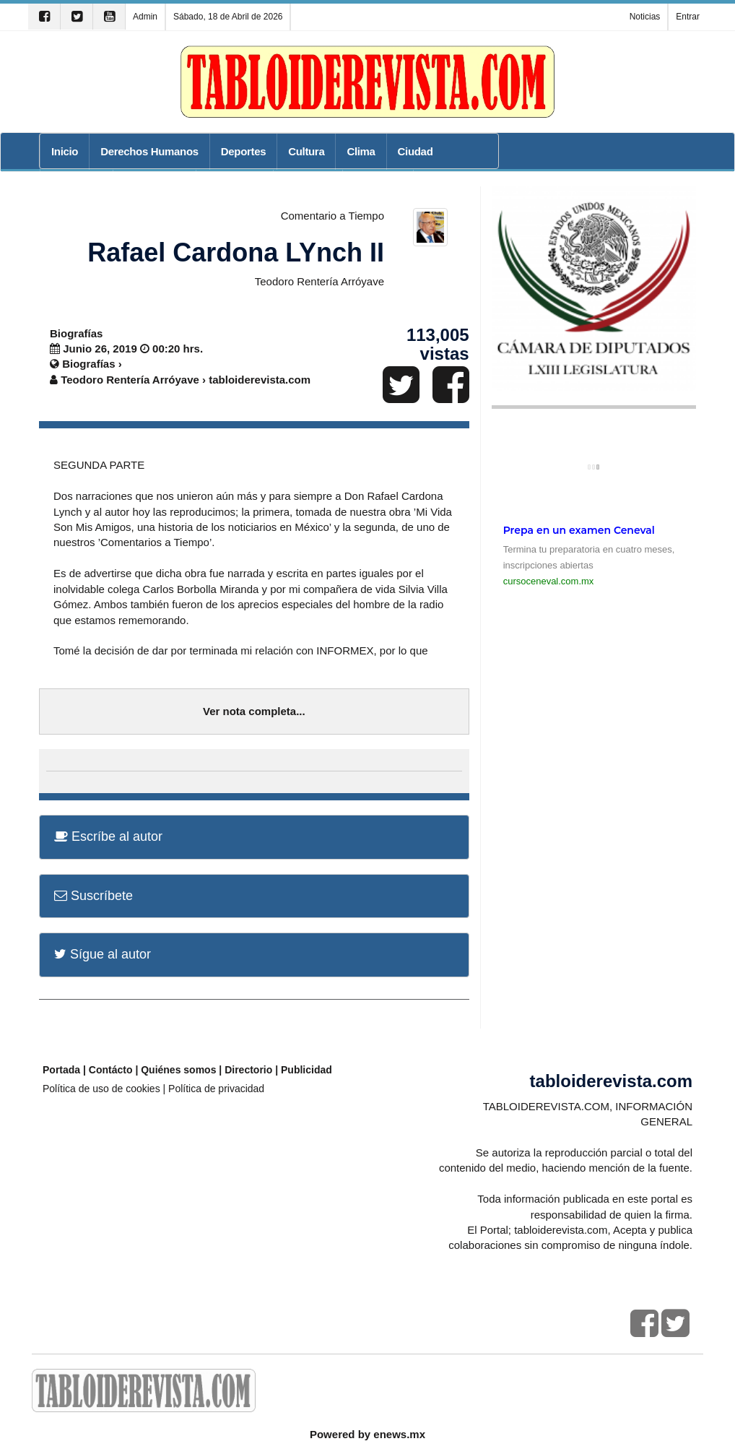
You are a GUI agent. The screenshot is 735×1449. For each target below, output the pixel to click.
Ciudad (415, 151)
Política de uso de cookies (101, 1088)
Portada (61, 1070)
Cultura (306, 151)
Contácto (111, 1070)
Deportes (243, 151)
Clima (361, 151)
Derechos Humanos (149, 151)
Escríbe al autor (108, 836)
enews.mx (399, 1434)
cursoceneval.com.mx (548, 581)
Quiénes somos (178, 1070)
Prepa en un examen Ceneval (579, 530)
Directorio (248, 1070)
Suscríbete (93, 895)
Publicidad (306, 1070)
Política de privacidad (216, 1088)
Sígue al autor (102, 954)
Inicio (64, 151)
